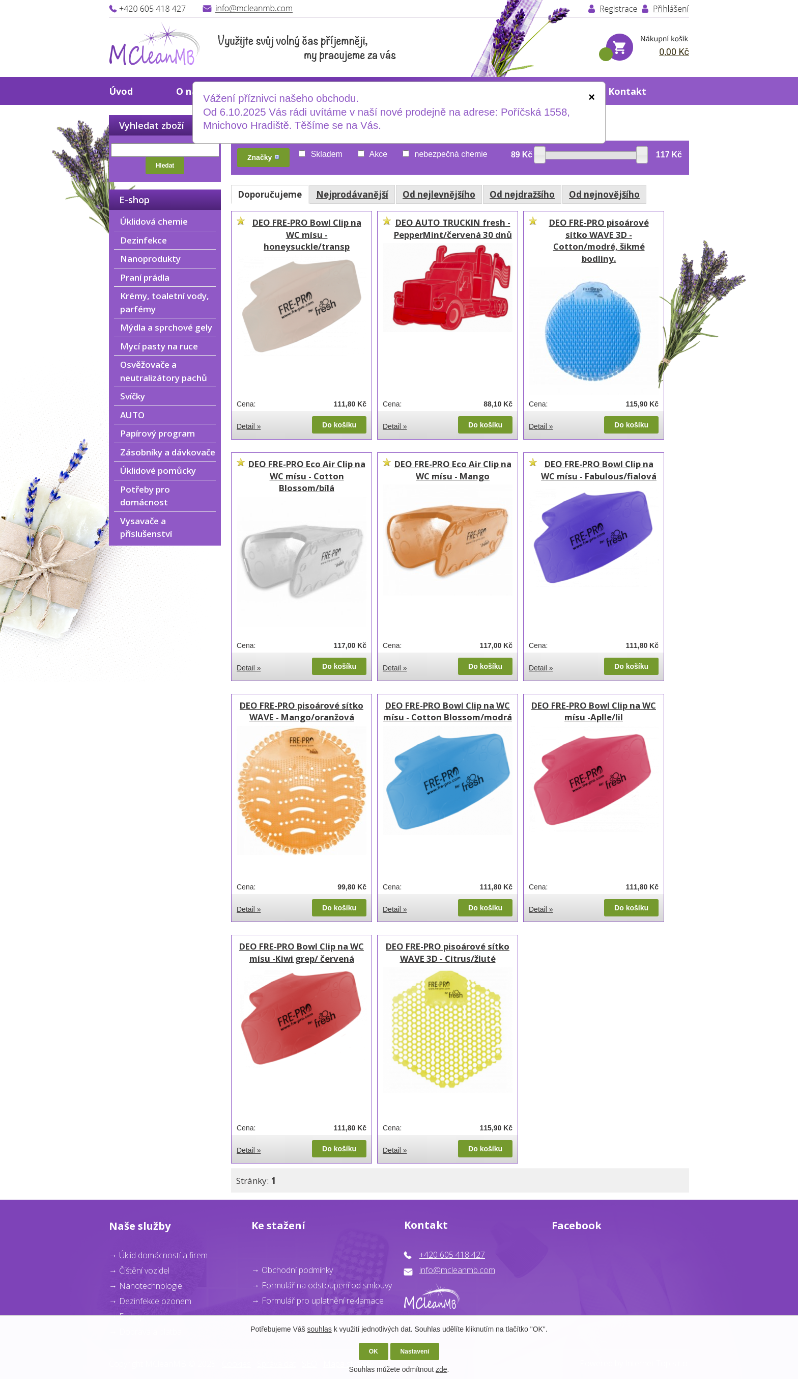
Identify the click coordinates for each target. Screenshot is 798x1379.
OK (373, 1351)
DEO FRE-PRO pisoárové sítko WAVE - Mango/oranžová (301, 711)
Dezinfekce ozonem (155, 1301)
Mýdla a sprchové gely (166, 327)
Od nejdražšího (522, 194)
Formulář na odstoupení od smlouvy (327, 1285)
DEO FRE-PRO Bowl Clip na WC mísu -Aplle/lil (593, 711)
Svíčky (132, 396)
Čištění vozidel (144, 1270)
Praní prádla (144, 277)
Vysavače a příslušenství (146, 527)
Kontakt (627, 91)
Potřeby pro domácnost (145, 495)
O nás (189, 91)
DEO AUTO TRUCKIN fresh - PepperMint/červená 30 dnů (453, 228)
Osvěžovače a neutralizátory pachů (163, 371)
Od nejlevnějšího (439, 194)
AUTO (132, 415)
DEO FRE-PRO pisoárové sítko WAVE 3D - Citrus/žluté (447, 952)
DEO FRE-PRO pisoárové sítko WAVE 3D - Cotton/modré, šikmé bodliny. (599, 240)
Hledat (165, 165)
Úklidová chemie (154, 221)
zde (441, 1369)
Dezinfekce (143, 240)
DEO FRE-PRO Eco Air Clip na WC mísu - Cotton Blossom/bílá (306, 476)
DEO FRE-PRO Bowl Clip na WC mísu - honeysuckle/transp (306, 234)
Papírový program (157, 433)
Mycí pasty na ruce (159, 346)
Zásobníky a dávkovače (167, 452)
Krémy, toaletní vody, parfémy (164, 302)
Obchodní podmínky (297, 1270)
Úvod (121, 91)
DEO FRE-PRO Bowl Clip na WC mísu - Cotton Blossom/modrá (447, 711)
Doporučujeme (270, 194)
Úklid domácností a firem (163, 1255)
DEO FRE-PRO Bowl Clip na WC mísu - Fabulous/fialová (599, 470)
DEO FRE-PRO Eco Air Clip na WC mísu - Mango (452, 470)
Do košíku (339, 425)
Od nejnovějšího (604, 194)
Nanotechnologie (150, 1285)
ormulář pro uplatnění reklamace (325, 1300)
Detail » (249, 426)
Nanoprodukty (150, 258)
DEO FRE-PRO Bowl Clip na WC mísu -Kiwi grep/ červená (301, 952)
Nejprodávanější (352, 194)
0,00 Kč (674, 51)
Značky (263, 157)
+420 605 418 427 (452, 1254)
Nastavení (415, 1351)
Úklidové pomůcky (158, 470)
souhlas (319, 1329)
